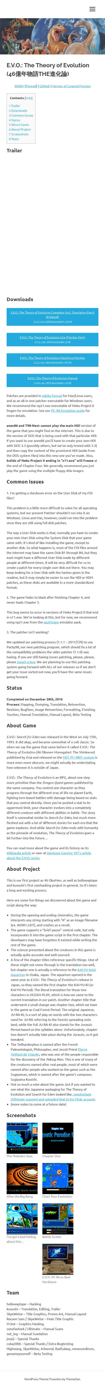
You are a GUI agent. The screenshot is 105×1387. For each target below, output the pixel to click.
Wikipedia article (19, 853)
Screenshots (19, 134)
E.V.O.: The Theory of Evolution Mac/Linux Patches (52, 360)
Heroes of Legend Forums (71, 86)
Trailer (14, 106)
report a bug (26, 662)
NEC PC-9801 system (78, 757)
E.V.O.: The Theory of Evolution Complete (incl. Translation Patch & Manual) (52, 317)
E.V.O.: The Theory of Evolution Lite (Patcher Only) (52, 339)
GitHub (44, 86)
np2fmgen (51, 622)
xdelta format (52, 395)
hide (28, 98)
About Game (19, 124)
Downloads (18, 110)
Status (14, 120)
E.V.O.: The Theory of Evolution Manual (52, 380)
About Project (20, 129)
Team (14, 139)
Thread (31, 86)
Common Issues (21, 115)
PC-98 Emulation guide (68, 410)
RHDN (19, 86)
